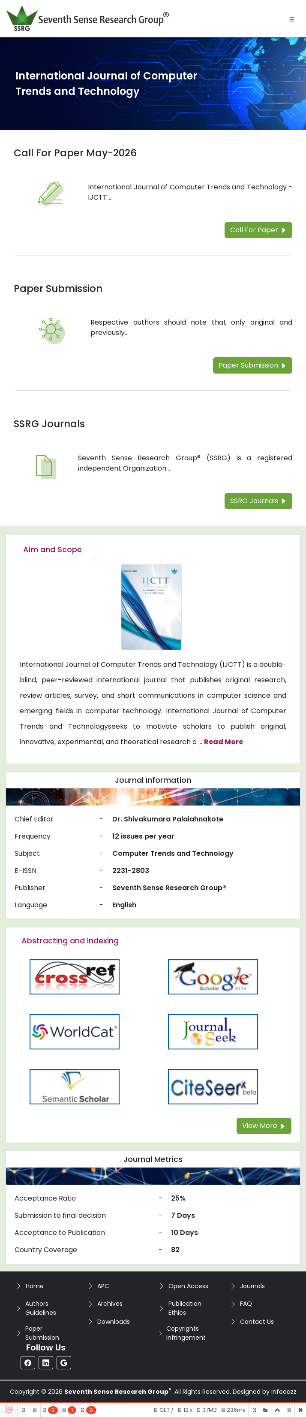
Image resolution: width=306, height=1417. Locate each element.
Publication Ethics (184, 1308)
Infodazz (284, 1391)
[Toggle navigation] (292, 18)
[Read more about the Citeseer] (213, 1087)
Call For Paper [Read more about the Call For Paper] (258, 230)
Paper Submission (42, 1333)
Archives (110, 1303)
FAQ (246, 1303)
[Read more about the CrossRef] (74, 976)
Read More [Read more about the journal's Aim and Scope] (223, 742)
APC (103, 1286)
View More (264, 1126)
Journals (252, 1286)
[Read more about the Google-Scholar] (213, 976)
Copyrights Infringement (186, 1333)
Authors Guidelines (40, 1308)
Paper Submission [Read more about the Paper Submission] (58, 288)
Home (35, 1286)
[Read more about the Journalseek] (213, 1031)
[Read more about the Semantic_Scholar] (74, 1087)
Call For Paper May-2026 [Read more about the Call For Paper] (75, 153)
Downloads (113, 1321)
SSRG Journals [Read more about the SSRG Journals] (49, 424)
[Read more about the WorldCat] (74, 1031)
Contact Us (257, 1321)
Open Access (188, 1286)
